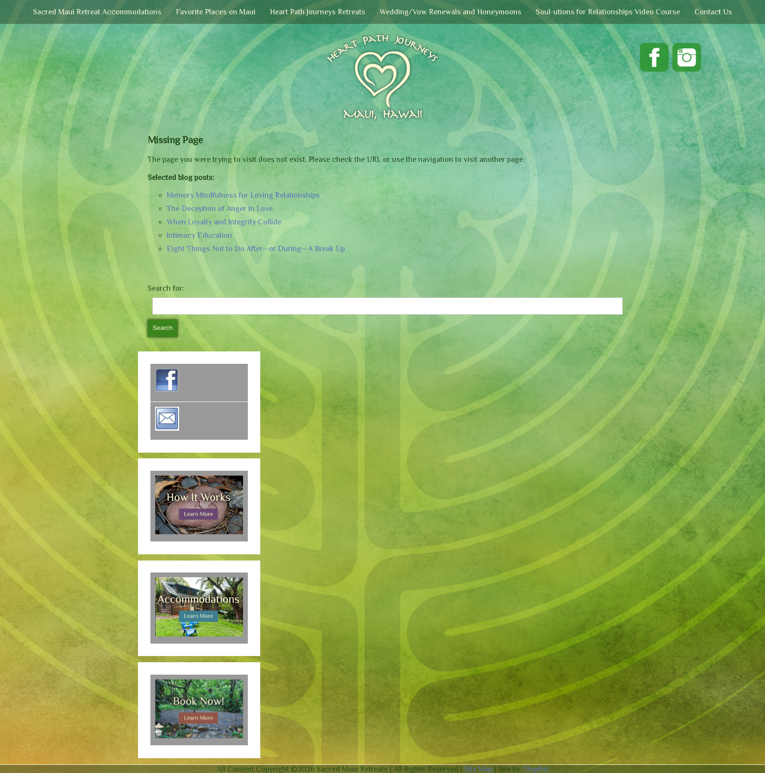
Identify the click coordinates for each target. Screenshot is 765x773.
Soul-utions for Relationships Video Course (608, 12)
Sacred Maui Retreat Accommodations (97, 12)
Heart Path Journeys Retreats (317, 12)
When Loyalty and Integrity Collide (224, 222)
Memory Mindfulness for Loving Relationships (243, 195)
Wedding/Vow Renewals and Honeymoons (450, 12)
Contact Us (713, 12)
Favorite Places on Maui (215, 12)
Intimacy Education (199, 235)
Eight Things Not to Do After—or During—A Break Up (256, 248)
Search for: (166, 288)
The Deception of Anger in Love (220, 208)
